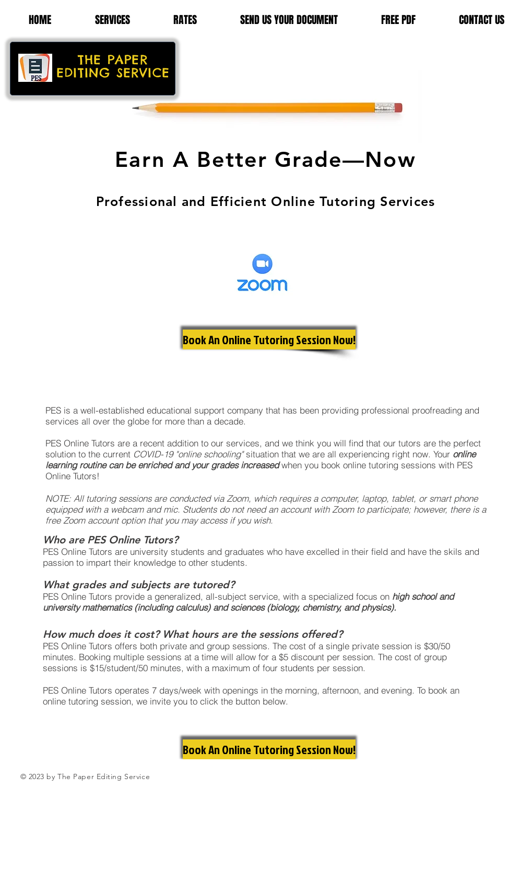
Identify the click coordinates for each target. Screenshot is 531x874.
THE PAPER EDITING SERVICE (113, 66)
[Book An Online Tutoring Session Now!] (269, 339)
